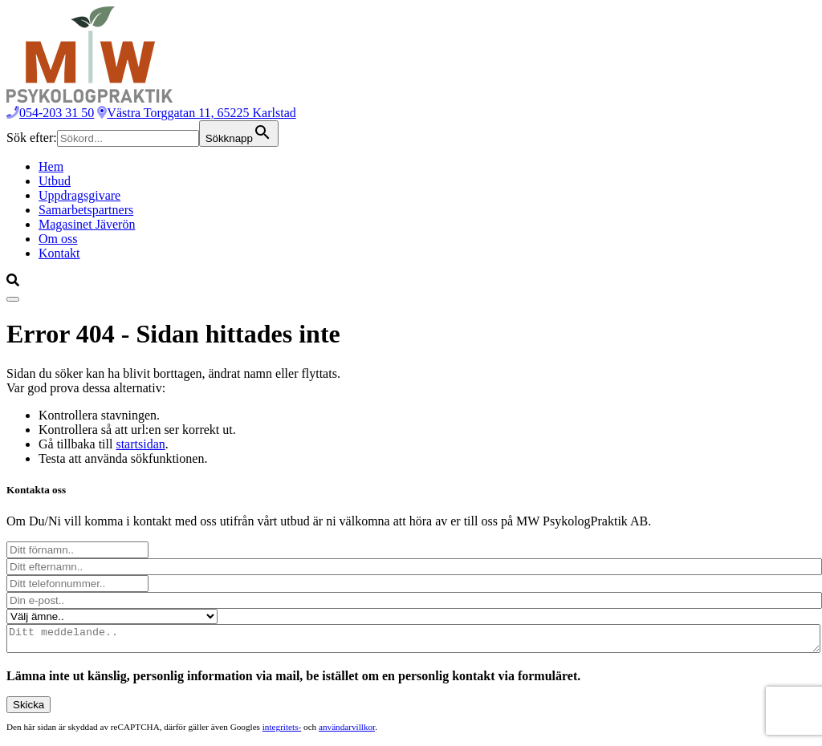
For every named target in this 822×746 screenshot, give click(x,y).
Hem (51, 166)
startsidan (140, 444)
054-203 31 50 (50, 113)
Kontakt (59, 253)
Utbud (55, 181)
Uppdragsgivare (79, 195)
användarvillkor (347, 731)
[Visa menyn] (12, 299)
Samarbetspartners (86, 210)
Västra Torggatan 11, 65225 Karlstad (196, 113)
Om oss (58, 238)
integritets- (281, 731)
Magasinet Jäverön (87, 224)
